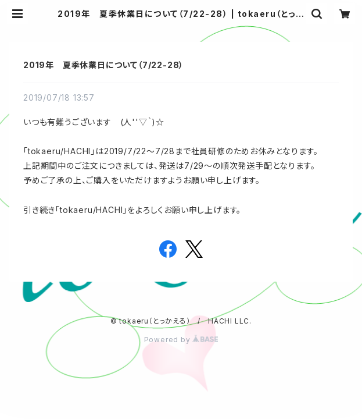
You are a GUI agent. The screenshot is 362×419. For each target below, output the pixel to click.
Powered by (181, 339)
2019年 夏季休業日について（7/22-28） (103, 65)
